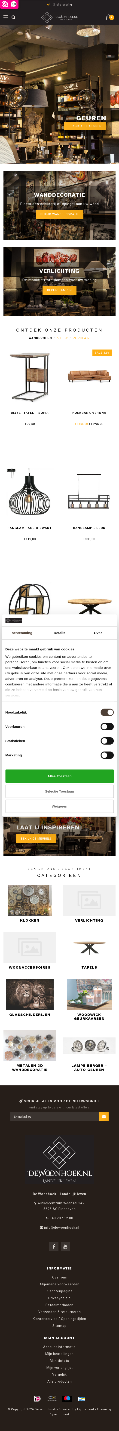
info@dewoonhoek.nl (61, 1227)
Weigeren (59, 806)
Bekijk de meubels (36, 838)
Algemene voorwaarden (59, 1284)
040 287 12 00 (61, 1218)
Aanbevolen (40, 338)
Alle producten (59, 1381)
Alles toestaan (59, 776)
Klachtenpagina (60, 1291)
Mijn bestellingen (59, 1354)
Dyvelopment (59, 1414)
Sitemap (59, 1326)
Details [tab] (59, 633)
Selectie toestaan (59, 791)
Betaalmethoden (59, 1305)
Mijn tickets (59, 1361)
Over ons (59, 1277)
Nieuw (62, 338)
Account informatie (59, 1347)
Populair (81, 338)
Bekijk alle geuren (85, 126)
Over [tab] (98, 633)
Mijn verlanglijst (59, 1367)
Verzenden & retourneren (59, 1312)
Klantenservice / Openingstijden (59, 1319)
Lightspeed (85, 1409)
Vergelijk (59, 1374)
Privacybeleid (59, 1298)
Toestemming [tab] (21, 633)
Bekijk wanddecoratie (59, 214)
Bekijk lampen (59, 290)
